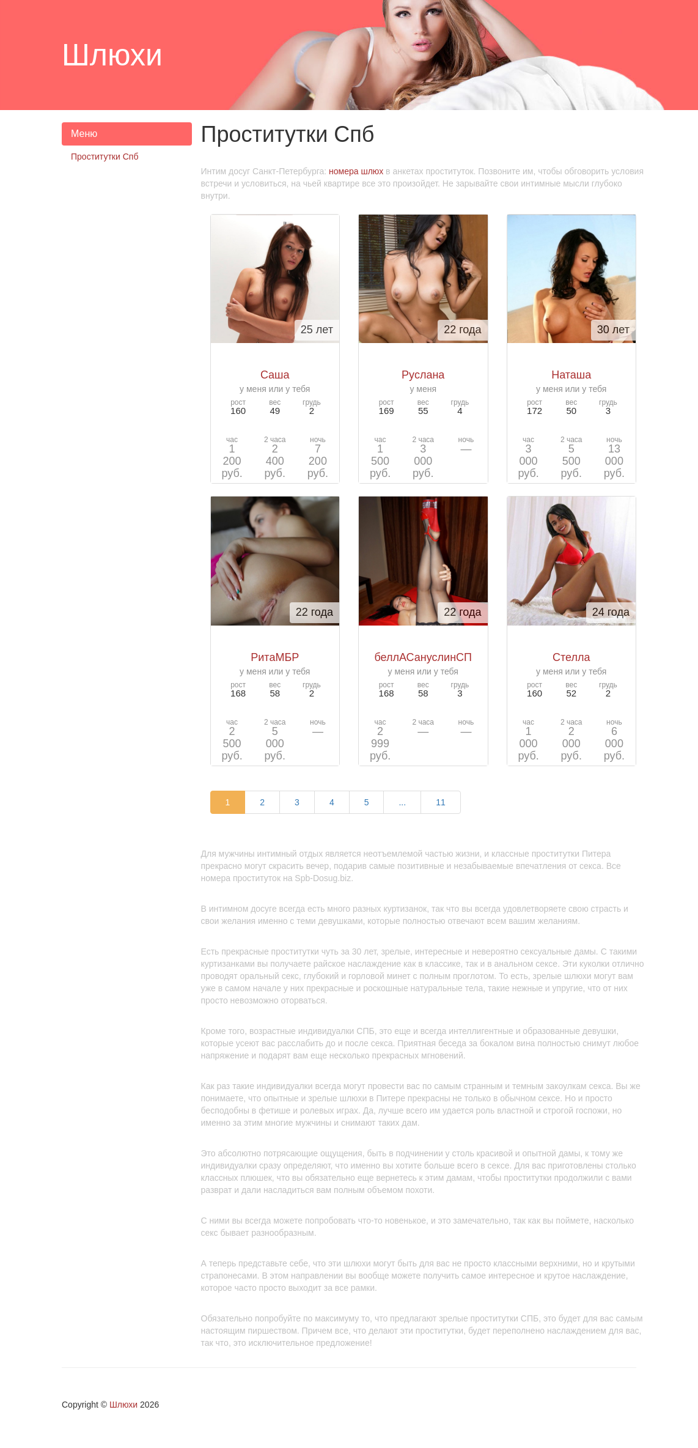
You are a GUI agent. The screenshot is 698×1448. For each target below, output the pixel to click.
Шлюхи (123, 1404)
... (402, 802)
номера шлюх (356, 171)
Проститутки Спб (104, 156)
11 (441, 802)
